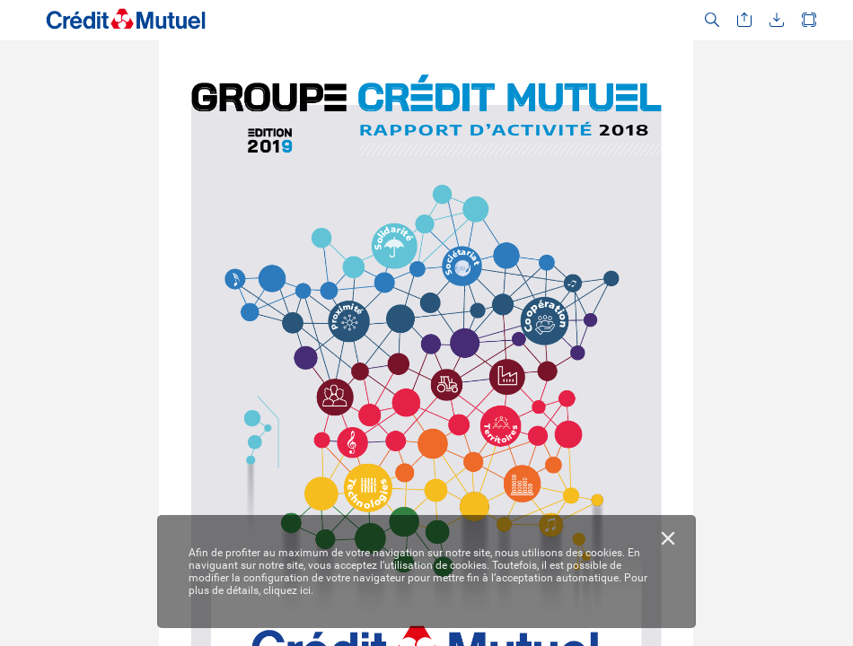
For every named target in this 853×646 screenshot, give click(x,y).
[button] (712, 20)
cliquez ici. (288, 590)
